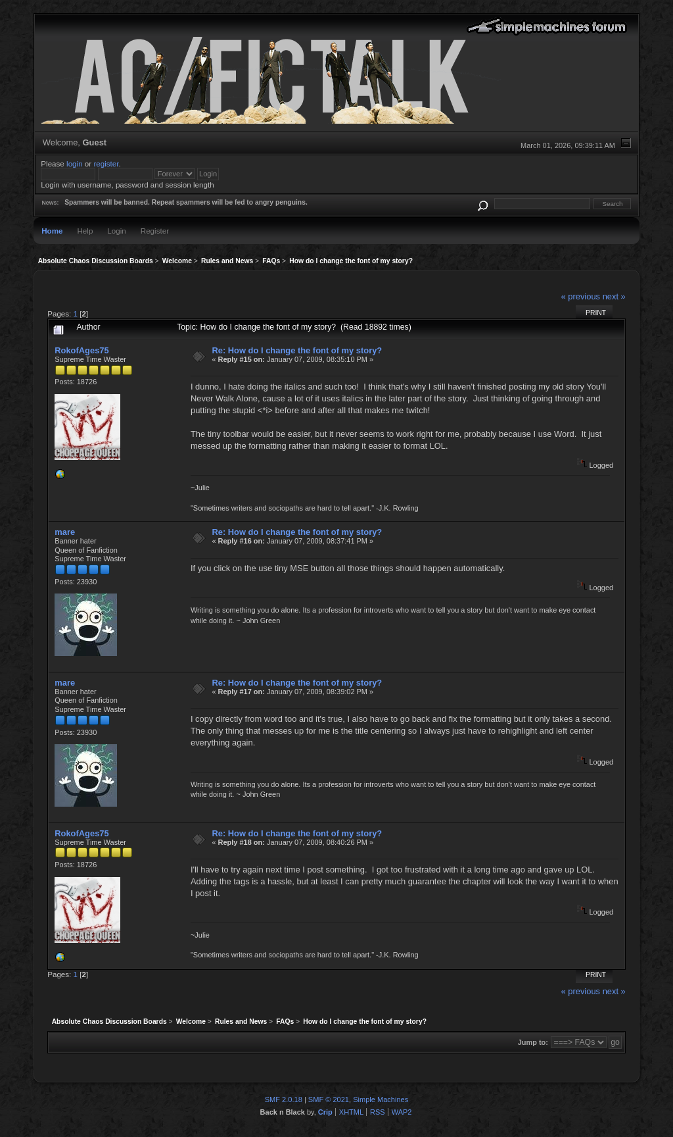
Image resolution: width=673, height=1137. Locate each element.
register (105, 163)
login (74, 163)
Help (85, 230)
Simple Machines (380, 1099)
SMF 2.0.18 (283, 1099)
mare (65, 532)
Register (155, 230)
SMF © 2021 (328, 1099)
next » (614, 296)
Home (51, 230)
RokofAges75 (81, 350)
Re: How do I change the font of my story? (297, 350)
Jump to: (533, 1042)
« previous (580, 296)
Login (116, 230)
